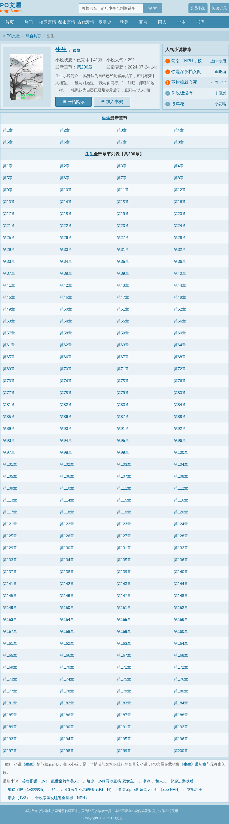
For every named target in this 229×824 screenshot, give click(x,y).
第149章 (10, 607)
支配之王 (194, 789)
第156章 (181, 619)
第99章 (123, 452)
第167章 (124, 655)
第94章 (66, 440)
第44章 (180, 285)
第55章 (123, 321)
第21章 (9, 225)
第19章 (123, 213)
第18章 (66, 213)
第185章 (10, 715)
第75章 (123, 381)
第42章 (66, 285)
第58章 (66, 333)
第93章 (9, 440)
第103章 (124, 464)
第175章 (124, 679)
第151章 (124, 607)
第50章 (66, 309)
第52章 (180, 309)
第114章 (67, 500)
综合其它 (33, 36)
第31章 (123, 249)
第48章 (180, 297)
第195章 (124, 739)
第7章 (122, 142)
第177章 (10, 691)
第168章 (181, 655)
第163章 (124, 643)
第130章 (67, 548)
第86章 (66, 416)
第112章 (181, 488)
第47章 (123, 297)
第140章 (181, 572)
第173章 (10, 679)
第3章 (122, 130)
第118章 (67, 512)
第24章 (180, 225)
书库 (200, 22)
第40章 (180, 273)
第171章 (124, 667)
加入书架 (114, 101)
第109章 (10, 488)
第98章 (66, 452)
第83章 (123, 404)
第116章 (181, 500)
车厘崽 (220, 93)
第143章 (124, 583)
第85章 (9, 416)
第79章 (123, 393)
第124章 (181, 524)
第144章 (181, 583)
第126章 (67, 536)
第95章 (123, 440)
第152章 (181, 607)
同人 (162, 22)
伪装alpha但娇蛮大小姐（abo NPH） (150, 789)
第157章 (10, 631)
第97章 (9, 452)
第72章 (180, 369)
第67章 (123, 357)
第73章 (9, 381)
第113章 (10, 500)
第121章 (10, 524)
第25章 (9, 237)
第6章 (65, 142)
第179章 (124, 691)
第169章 (10, 667)
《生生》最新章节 (195, 764)
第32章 (180, 249)
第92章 (180, 428)
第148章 (181, 595)
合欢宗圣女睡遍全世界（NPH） (62, 798)
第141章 (10, 583)
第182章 (67, 703)
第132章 (181, 548)
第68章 (180, 357)
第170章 (67, 667)
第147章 (124, 595)
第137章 (10, 572)
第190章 (67, 727)
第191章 (124, 727)
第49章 (9, 309)
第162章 (67, 643)
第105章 (10, 476)
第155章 (124, 619)
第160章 (181, 631)
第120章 (181, 512)
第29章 (9, 249)
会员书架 (198, 8)
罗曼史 (105, 22)
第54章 (66, 321)
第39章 (123, 273)
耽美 (124, 22)
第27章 (123, 237)
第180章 (181, 691)
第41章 (9, 285)
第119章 (124, 512)
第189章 (10, 727)
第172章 (181, 667)
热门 (28, 22)
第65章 (9, 357)
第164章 (181, 643)
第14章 (66, 202)
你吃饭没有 (182, 93)
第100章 (181, 452)
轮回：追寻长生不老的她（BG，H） (83, 789)
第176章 (181, 679)
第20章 (180, 213)
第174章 (67, 679)
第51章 (123, 309)
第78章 (66, 393)
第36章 (180, 261)
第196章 (181, 739)
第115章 (124, 500)
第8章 (179, 142)
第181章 (10, 703)
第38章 (66, 273)
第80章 (180, 393)
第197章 (10, 751)
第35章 (123, 261)
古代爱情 (85, 22)
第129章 (10, 548)
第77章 (9, 393)
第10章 (66, 190)
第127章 (124, 536)
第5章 (8, 142)
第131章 (124, 548)
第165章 (10, 655)
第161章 (10, 643)
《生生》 (29, 764)
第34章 (66, 261)
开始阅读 (76, 101)
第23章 (123, 225)
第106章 (67, 476)
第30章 (66, 249)
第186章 (67, 715)
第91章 (123, 428)
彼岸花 (177, 103)
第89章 (9, 428)
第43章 (123, 285)
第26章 (66, 237)
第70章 (66, 369)
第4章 (179, 130)
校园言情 (47, 22)
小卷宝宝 (218, 82)
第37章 (9, 273)
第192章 (181, 727)
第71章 (123, 369)
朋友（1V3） (19, 798)
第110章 (67, 488)
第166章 (67, 655)
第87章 (123, 416)
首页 (9, 22)
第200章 (85, 67)
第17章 (9, 213)
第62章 (66, 345)
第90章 (66, 428)
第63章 (123, 345)
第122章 (67, 524)
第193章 (10, 739)
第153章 (10, 619)
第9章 (8, 190)
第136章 (181, 560)
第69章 (9, 369)
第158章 (67, 631)
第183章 (124, 703)
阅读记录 (219, 8)
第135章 (124, 560)
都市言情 (66, 22)
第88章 (180, 416)
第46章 (66, 297)
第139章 (124, 572)
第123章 (124, 524)
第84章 (180, 404)
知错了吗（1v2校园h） (27, 789)
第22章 (66, 225)
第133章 (10, 560)
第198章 (67, 751)
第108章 (181, 476)
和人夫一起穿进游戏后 (174, 781)
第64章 (180, 345)
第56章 (180, 321)
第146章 (67, 595)
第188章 (181, 715)
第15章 (123, 202)
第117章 (10, 512)
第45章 (9, 297)
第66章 (66, 357)
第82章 (66, 404)
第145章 (10, 595)
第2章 (65, 130)
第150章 (67, 607)
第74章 (66, 381)
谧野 (76, 50)
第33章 (9, 261)
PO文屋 (11, 8)
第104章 (181, 464)
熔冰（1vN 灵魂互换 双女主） (112, 781)
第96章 (180, 440)
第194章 (67, 739)
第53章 (9, 321)
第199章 (124, 751)
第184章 (181, 703)
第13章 (9, 202)
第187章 (124, 715)
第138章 (67, 572)
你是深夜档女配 (186, 71)
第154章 (67, 619)
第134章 (67, 560)
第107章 (124, 476)
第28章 (180, 237)
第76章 (180, 381)
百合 (143, 22)
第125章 (10, 536)
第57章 (9, 333)
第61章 (9, 345)
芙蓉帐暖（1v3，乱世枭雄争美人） (52, 781)
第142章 (67, 583)
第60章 (180, 333)
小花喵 (220, 104)
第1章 (8, 130)
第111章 (124, 488)
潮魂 (146, 781)
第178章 (67, 691)
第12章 (180, 190)
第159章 (124, 631)
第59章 (123, 333)
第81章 (9, 404)
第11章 (123, 190)
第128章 (181, 536)
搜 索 (152, 8)
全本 (181, 22)
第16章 (180, 202)
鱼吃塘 (220, 71)
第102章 (67, 464)
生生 (61, 49)
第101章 (10, 464)
